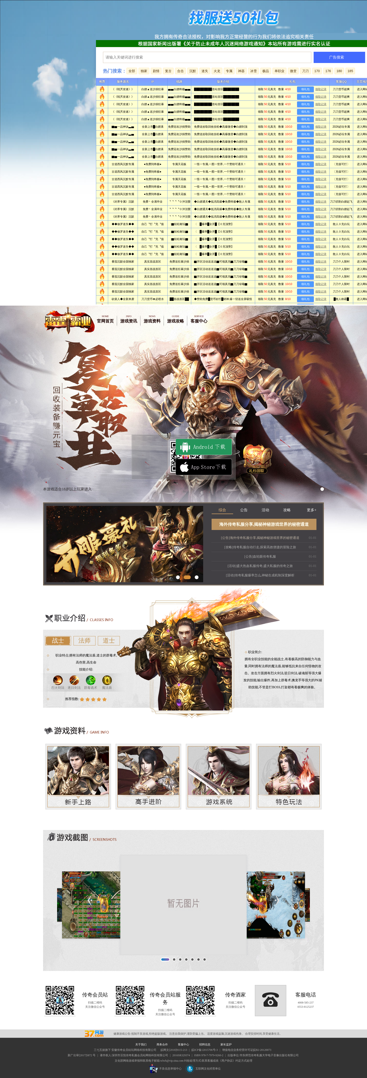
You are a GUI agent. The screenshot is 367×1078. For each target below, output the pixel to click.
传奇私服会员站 (96, 1033)
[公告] (260, 538)
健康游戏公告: (122, 1033)
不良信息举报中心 (165, 1068)
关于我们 (141, 1044)
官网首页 (105, 319)
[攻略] (260, 547)
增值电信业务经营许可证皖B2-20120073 (246, 1050)
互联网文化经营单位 (203, 1068)
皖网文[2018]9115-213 (174, 1050)
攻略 (287, 510)
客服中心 (199, 319)
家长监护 (226, 1044)
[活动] (260, 566)
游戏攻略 (175, 319)
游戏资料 (152, 319)
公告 (244, 510)
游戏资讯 (128, 319)
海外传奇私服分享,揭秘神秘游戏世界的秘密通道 (264, 524)
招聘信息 (204, 1044)
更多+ (311, 510)
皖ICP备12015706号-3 (204, 1050)
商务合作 (162, 1044)
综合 (222, 510)
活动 (265, 510)
